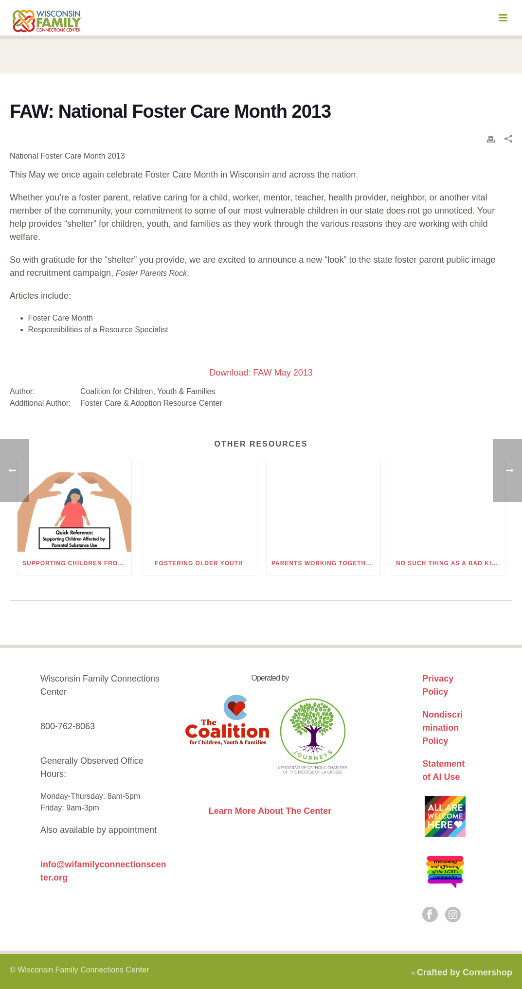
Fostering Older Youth (199, 563)
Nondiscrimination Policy (442, 728)
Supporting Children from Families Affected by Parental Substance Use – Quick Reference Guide (76, 563)
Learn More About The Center (270, 811)
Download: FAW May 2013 (260, 373)
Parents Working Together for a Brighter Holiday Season (325, 563)
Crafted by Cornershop (464, 972)
